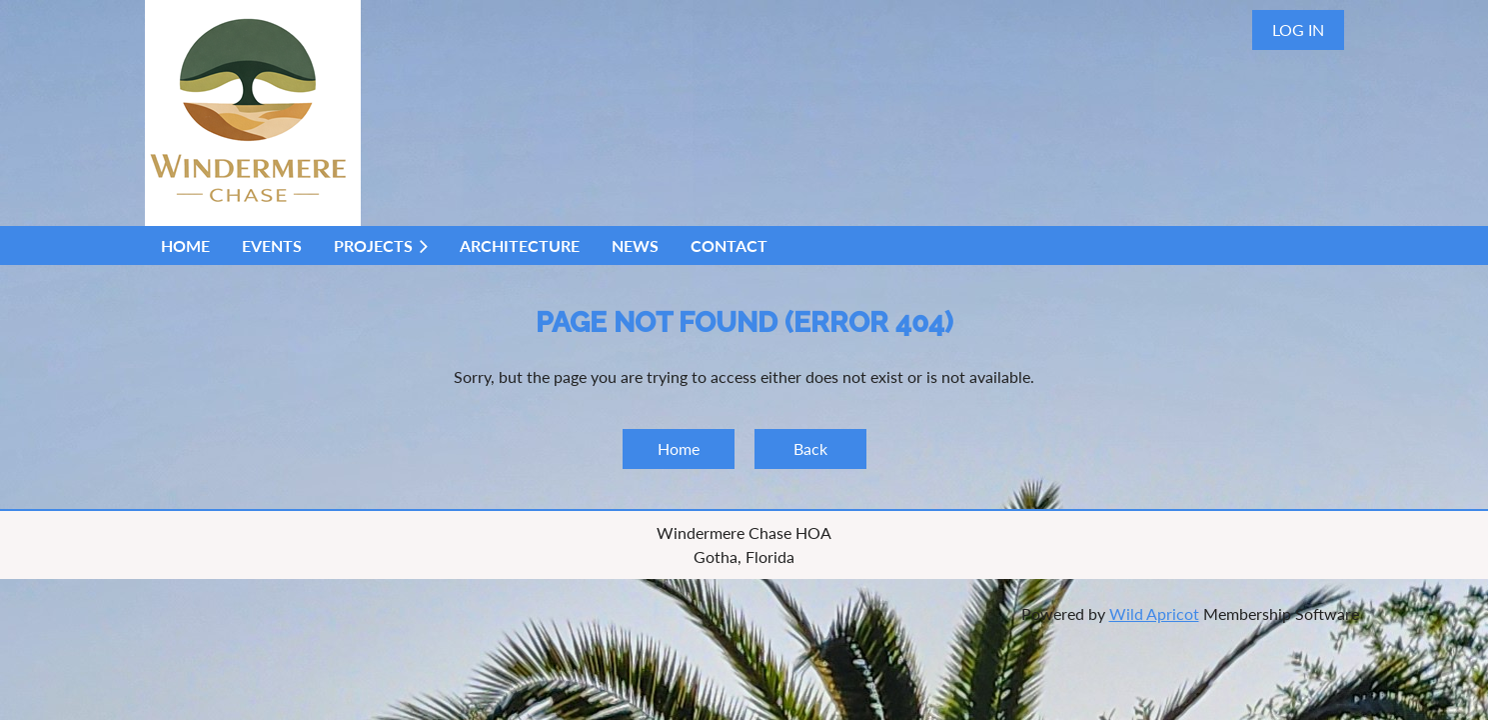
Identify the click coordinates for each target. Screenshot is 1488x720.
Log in (1298, 29)
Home (679, 448)
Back (810, 448)
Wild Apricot (1154, 613)
